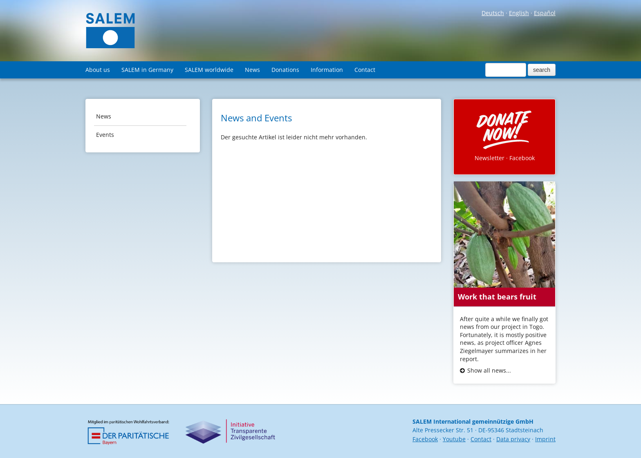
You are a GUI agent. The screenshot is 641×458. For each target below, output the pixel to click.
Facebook (522, 158)
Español (545, 13)
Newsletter (489, 158)
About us (97, 70)
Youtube (454, 439)
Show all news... (489, 370)
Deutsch (493, 13)
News (252, 70)
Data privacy (513, 439)
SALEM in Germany (147, 70)
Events (105, 135)
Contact (364, 70)
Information (327, 70)
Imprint (545, 439)
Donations (285, 70)
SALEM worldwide (209, 70)
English (519, 13)
